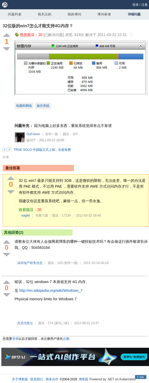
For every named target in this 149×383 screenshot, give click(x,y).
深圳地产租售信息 (30, 263)
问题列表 (15, 14)
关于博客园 (20, 379)
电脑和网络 (24, 106)
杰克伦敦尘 (25, 323)
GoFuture (33, 134)
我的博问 (74, 14)
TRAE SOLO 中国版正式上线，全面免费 (42, 150)
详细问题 (134, 14)
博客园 (83, 379)
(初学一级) (70, 263)
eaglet (25, 215)
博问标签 (104, 14)
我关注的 (45, 14)
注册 (144, 5)
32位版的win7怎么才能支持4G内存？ (38, 26)
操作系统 (43, 106)
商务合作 (52, 379)
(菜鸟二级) (61, 323)
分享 (6, 157)
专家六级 (41, 215)
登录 (135, 5)
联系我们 (36, 379)
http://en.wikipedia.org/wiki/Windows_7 (51, 290)
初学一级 (51, 134)
